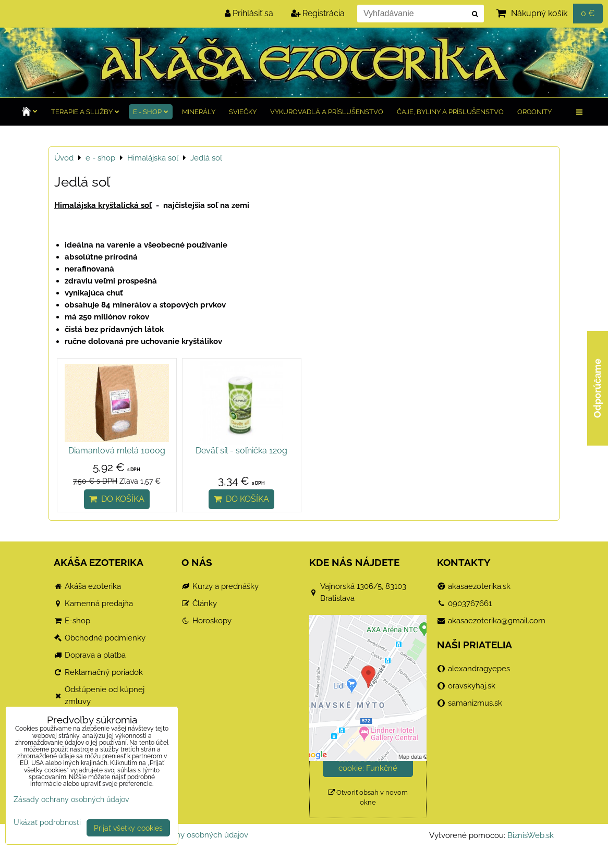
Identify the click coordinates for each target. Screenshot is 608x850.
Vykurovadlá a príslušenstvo (326, 112)
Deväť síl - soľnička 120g (241, 450)
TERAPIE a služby (85, 112)
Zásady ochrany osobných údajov (188, 835)
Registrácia (318, 13)
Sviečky (243, 112)
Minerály (198, 112)
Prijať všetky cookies (128, 827)
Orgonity (534, 112)
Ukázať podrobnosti (47, 822)
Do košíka (116, 499)
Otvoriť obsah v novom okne (368, 797)
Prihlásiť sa (249, 13)
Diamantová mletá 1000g (116, 450)
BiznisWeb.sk (530, 835)
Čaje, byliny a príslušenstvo (450, 112)
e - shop (150, 112)
